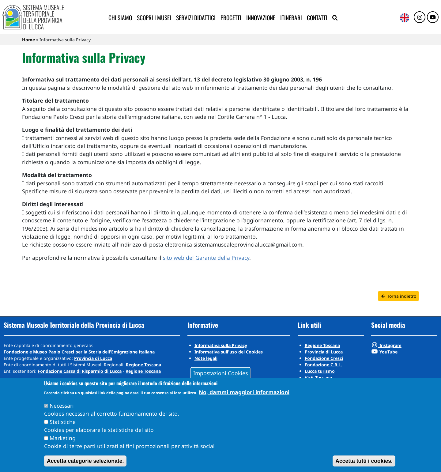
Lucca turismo (320, 371)
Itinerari (291, 17)
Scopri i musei (154, 17)
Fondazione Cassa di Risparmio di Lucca (80, 371)
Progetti (231, 17)
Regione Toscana (143, 365)
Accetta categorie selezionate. (85, 461)
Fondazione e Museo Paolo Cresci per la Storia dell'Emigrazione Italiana (79, 352)
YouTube (384, 352)
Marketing (63, 438)
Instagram (386, 345)
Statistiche (63, 421)
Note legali (205, 358)
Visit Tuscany (318, 377)
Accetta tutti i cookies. (364, 461)
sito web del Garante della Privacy (206, 257)
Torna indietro (399, 296)
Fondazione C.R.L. (323, 365)
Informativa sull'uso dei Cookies (228, 352)
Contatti (317, 17)
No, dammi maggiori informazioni (244, 392)
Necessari (62, 405)
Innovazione (260, 17)
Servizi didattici (196, 17)
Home (28, 40)
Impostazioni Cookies (220, 372)
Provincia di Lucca (93, 358)
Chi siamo (120, 17)
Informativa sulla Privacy (220, 345)
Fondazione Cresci (324, 358)
